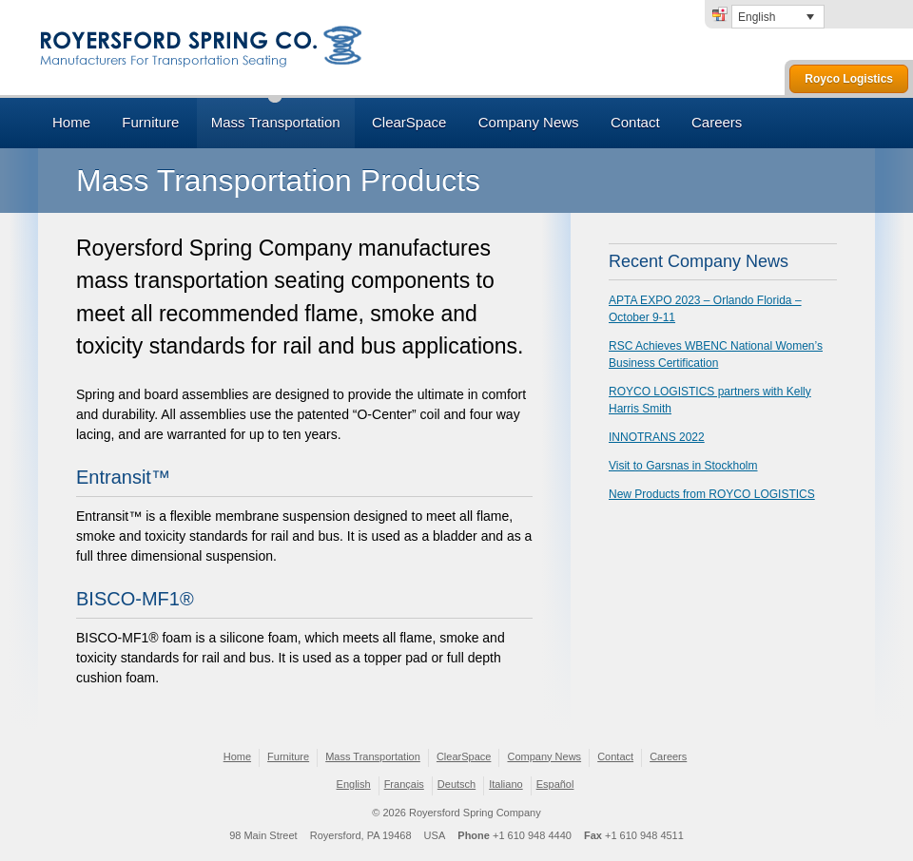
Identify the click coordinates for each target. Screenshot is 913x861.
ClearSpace (409, 122)
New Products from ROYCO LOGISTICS (712, 494)
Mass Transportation (275, 122)
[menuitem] (778, 17)
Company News (528, 122)
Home (71, 122)
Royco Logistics (849, 79)
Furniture (150, 122)
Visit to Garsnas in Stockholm (683, 465)
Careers (716, 122)
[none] (778, 17)
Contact (635, 122)
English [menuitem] (756, 17)
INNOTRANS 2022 (657, 437)
